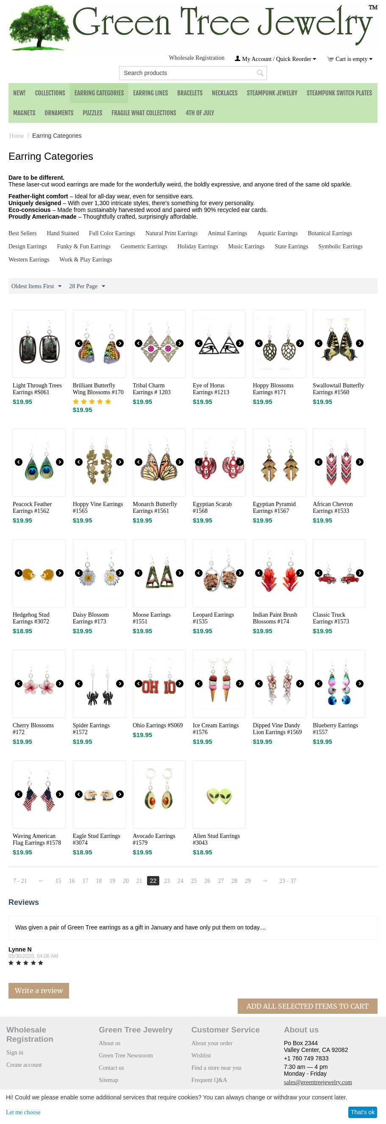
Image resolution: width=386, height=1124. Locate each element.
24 (181, 881)
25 (194, 881)
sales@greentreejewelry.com (318, 1082)
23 (167, 881)
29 (248, 881)
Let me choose (23, 1112)
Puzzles (92, 113)
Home (16, 136)
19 (113, 881)
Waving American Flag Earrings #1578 (37, 839)
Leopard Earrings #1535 (213, 618)
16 (72, 881)
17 (86, 881)
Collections (50, 93)
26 (208, 881)
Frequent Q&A (209, 1080)
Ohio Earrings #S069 (158, 725)
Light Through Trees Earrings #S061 (37, 388)
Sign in (14, 1052)
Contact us (111, 1068)
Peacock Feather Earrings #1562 (32, 507)
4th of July (200, 113)
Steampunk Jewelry (272, 93)
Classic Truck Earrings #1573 (331, 618)
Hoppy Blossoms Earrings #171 (273, 388)
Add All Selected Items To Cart (308, 1006)
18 (99, 881)
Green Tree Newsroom (126, 1055)
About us (109, 1043)
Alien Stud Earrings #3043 (216, 839)
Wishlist (201, 1055)
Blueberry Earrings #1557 (335, 728)
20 (126, 881)
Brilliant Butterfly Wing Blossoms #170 (98, 388)
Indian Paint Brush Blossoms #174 (275, 618)
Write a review (39, 990)
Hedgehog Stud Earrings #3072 (31, 618)
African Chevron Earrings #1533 (333, 507)
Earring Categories (99, 93)
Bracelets (190, 93)
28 (235, 881)
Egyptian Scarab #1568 (212, 507)
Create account (24, 1065)
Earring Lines (150, 93)
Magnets (24, 113)
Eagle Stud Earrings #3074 (96, 839)
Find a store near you (217, 1068)
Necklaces (225, 93)
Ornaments (58, 113)
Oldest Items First (36, 286)
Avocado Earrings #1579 (154, 839)
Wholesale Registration (197, 58)
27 (221, 881)
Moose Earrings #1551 (151, 618)
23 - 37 (288, 881)
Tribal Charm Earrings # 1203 (151, 388)
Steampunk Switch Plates (339, 93)
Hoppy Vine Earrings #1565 (98, 507)
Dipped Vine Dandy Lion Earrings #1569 (277, 728)
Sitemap (108, 1080)
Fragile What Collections (143, 113)
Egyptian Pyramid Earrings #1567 (274, 507)
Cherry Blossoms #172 (33, 728)
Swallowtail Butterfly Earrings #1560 (338, 388)
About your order (212, 1043)
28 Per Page (87, 286)
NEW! (19, 93)
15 (58, 881)
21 (139, 881)
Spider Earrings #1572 (91, 728)
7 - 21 (20, 881)
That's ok (363, 1112)
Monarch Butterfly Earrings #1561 (155, 507)
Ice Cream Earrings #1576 (216, 728)
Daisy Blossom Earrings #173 (91, 618)
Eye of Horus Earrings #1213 (211, 388)
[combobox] (193, 73)
